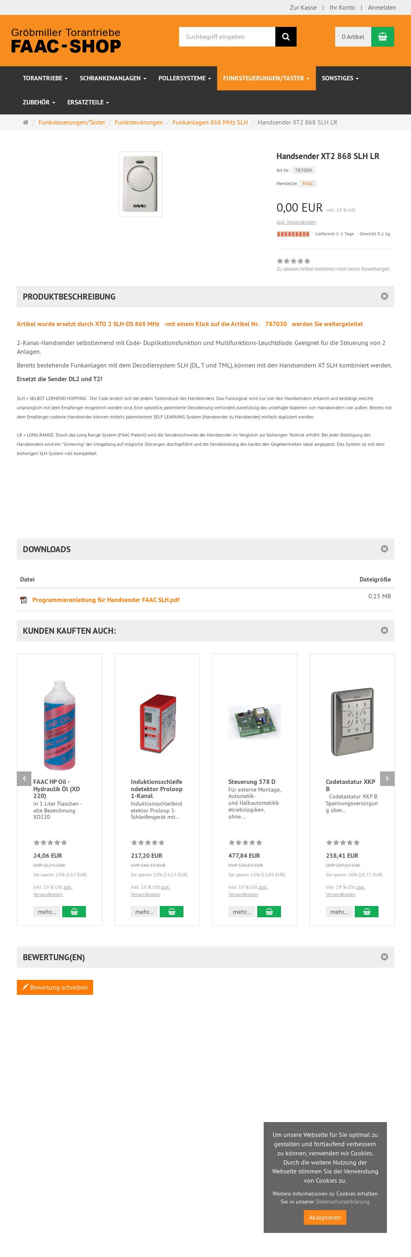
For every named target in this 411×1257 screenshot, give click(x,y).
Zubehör (39, 102)
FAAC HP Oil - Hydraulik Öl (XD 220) (56, 788)
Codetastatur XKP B (350, 785)
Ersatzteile (88, 102)
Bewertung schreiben (55, 987)
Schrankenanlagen (113, 78)
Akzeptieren (325, 1217)
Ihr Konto (342, 7)
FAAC (308, 183)
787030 (276, 324)
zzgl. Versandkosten (296, 222)
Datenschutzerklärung (343, 1201)
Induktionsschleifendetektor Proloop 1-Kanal (157, 788)
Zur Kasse (303, 7)
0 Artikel (353, 37)
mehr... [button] (47, 912)
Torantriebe (45, 78)
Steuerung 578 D (251, 781)
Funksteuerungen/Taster (266, 78)
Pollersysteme (185, 78)
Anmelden (382, 7)
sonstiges (340, 78)
